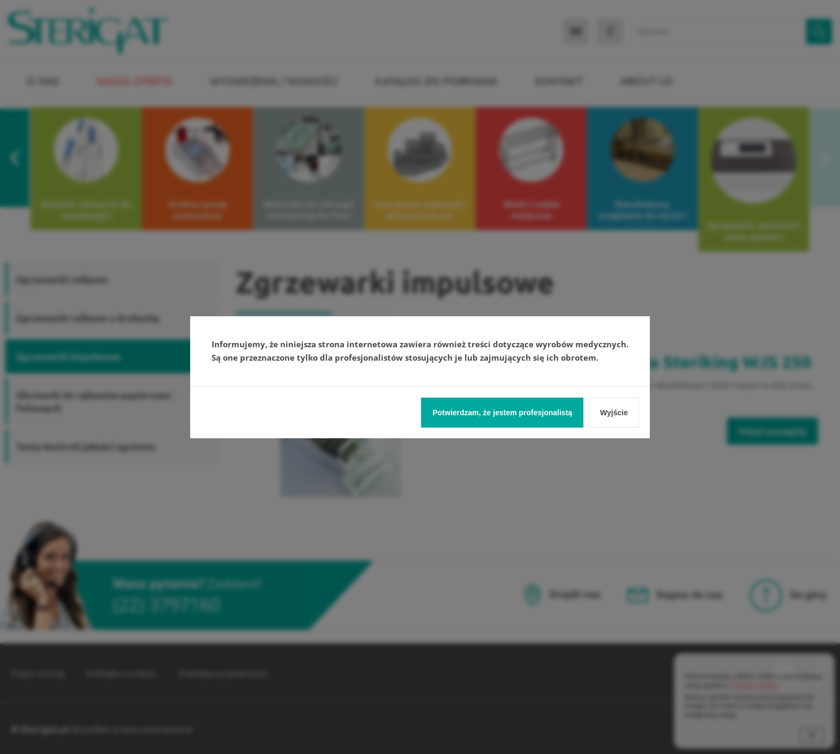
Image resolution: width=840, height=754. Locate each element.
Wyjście (614, 412)
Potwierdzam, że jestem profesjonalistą (502, 412)
